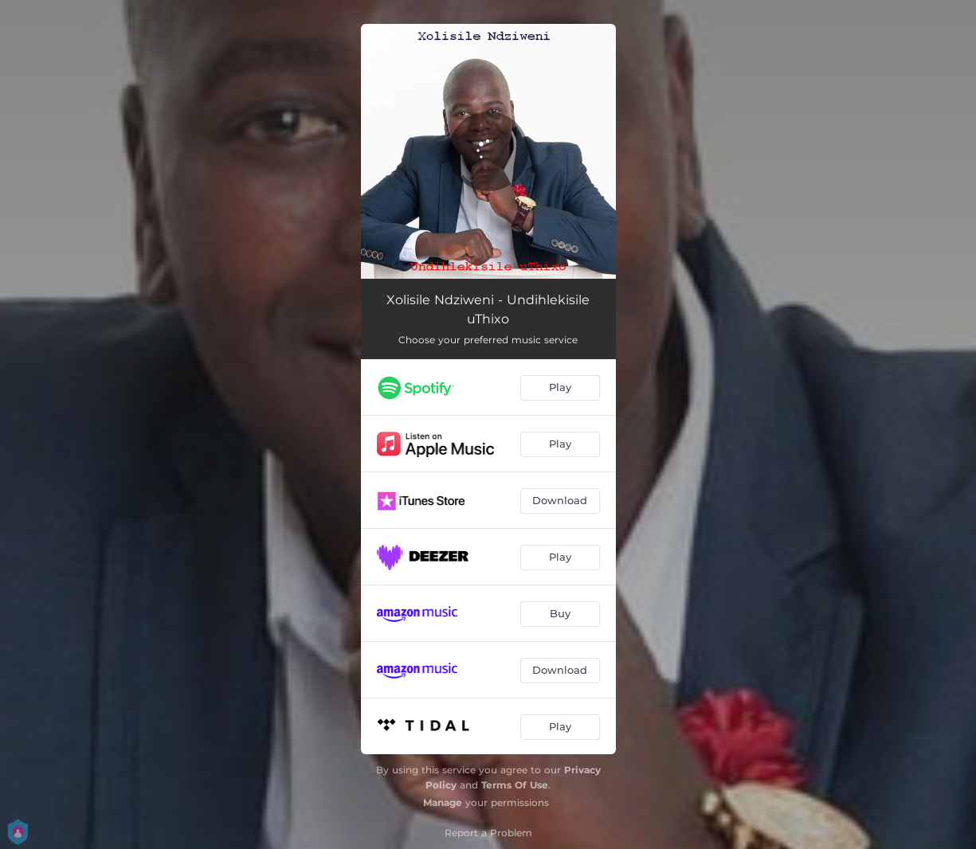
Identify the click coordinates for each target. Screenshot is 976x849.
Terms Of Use (514, 785)
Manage (442, 802)
